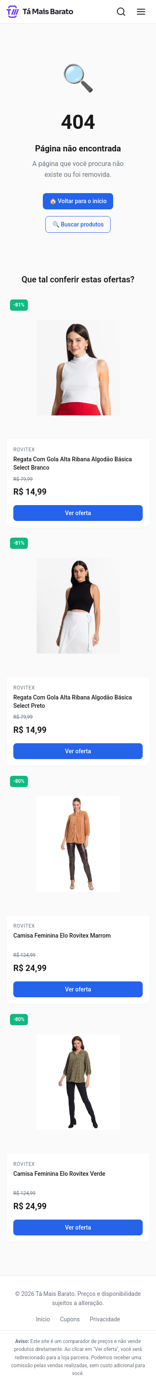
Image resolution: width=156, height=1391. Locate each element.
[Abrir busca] (121, 11)
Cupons (70, 1319)
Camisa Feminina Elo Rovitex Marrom (62, 935)
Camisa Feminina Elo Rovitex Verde (59, 1173)
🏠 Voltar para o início (78, 201)
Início (43, 1319)
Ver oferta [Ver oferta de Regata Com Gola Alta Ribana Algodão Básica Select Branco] (78, 513)
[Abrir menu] (141, 11)
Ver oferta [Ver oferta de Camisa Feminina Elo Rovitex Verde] (78, 1227)
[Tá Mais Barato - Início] (40, 11)
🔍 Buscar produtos (78, 224)
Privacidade (105, 1319)
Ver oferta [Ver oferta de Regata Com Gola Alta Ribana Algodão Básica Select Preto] (78, 751)
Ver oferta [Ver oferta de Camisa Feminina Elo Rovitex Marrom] (78, 989)
